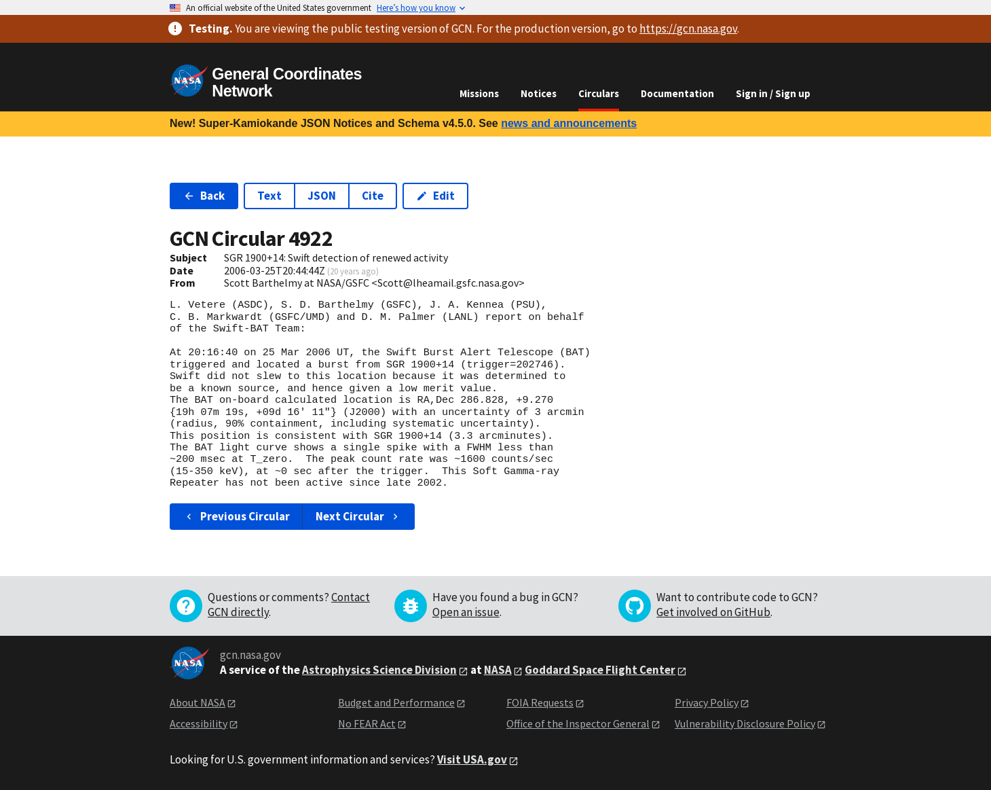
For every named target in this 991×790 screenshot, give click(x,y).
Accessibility (198, 723)
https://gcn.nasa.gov (688, 28)
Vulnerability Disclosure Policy (745, 723)
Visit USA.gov (472, 759)
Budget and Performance (396, 702)
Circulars (598, 93)
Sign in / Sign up (773, 93)
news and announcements (569, 123)
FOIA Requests (540, 702)
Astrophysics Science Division (379, 669)
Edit (435, 195)
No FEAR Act (367, 723)
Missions (479, 93)
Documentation (677, 93)
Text (269, 195)
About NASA (197, 702)
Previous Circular (236, 516)
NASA (498, 669)
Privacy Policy (706, 702)
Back (204, 195)
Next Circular (358, 516)
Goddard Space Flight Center (600, 669)
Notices (539, 93)
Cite (373, 195)
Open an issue (466, 612)
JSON (321, 195)
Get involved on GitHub (713, 612)
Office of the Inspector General (578, 723)
